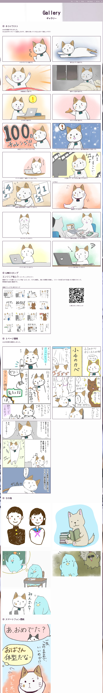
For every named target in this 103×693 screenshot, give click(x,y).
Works (82, 1)
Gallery (98, 1)
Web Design (90, 1)
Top (71, 1)
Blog (77, 1)
